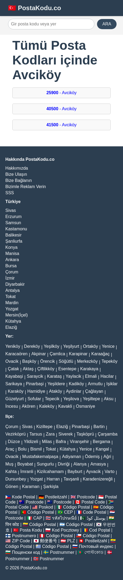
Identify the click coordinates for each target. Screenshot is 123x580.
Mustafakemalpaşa (40, 456)
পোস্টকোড (93, 552)
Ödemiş (92, 456)
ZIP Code (21, 541)
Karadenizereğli (98, 479)
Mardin (11, 302)
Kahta (11, 471)
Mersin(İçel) (16, 315)
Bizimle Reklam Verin (25, 186)
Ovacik (11, 361)
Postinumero (24, 535)
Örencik (47, 361)
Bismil (36, 449)
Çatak (13, 369)
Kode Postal (23, 497)
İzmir (10, 278)
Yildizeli (31, 441)
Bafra (61, 441)
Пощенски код (26, 552)
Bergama (101, 441)
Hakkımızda (16, 168)
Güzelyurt (14, 398)
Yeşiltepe (91, 398)
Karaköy (16, 391)
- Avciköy (61, 92)
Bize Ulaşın (16, 174)
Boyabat (25, 464)
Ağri (107, 456)
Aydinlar (73, 391)
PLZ (71, 541)
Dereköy (32, 346)
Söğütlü (66, 361)
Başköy (29, 361)
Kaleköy (46, 406)
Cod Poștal (99, 530)
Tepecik (52, 398)
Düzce (14, 441)
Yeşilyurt (71, 346)
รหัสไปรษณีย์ (64, 518)
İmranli (26, 471)
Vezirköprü (15, 434)
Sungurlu (45, 464)
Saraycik (35, 376)
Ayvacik (93, 471)
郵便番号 (48, 541)
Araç (9, 449)
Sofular (34, 398)
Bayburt (75, 471)
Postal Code (93, 502)
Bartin (99, 426)
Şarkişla (50, 486)
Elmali (91, 376)
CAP (37, 518)
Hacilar (107, 376)
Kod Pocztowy (65, 530)
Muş (9, 464)
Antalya (12, 290)
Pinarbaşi (35, 383)
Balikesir (13, 235)
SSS (9, 192)
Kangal (102, 449)
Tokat (10, 296)
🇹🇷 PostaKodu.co (34, 8)
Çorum (11, 272)
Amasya (98, 464)
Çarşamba (108, 434)
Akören (28, 406)
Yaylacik (73, 376)
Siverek (65, 434)
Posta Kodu (31, 530)
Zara (50, 434)
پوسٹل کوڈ (96, 518)
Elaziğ (11, 327)
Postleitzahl (56, 497)
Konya (11, 247)
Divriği (63, 464)
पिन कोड (12, 524)
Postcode (86, 497)
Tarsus (35, 434)
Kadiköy (76, 383)
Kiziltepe (44, 426)
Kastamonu (16, 229)
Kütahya (13, 321)
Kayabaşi (14, 376)
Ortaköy (90, 346)
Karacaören (16, 354)
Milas (47, 441)
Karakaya (89, 369)
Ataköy (55, 391)
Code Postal (94, 512)
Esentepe (67, 369)
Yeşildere (56, 383)
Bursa (11, 266)
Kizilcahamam (50, 471)
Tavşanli (71, 479)
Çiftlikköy (45, 369)
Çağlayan (94, 391)
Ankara (12, 259)
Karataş (54, 376)
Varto (109, 471)
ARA (106, 24)
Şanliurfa (13, 241)
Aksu (109, 398)
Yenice (108, 346)
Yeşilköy (51, 346)
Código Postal (76, 507)
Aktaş (28, 369)
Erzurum (13, 216)
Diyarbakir (15, 284)
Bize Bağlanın (18, 180)
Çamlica (57, 354)
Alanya (80, 464)
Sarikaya (13, 383)
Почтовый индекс (96, 546)
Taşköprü (85, 434)
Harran (53, 479)
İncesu (11, 406)
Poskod (46, 507)
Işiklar (112, 383)
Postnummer (62, 552)
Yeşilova (71, 398)
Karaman (30, 486)
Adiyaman (71, 456)
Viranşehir (79, 441)
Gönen (11, 486)
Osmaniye (85, 406)
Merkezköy (87, 361)
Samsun (13, 222)
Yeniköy (12, 346)
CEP (68, 512)
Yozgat (11, 309)
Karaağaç (100, 354)
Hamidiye (36, 391)
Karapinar (78, 354)
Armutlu (95, 383)
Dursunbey (15, 479)
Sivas (10, 210)
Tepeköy (110, 361)
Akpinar (38, 354)
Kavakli (65, 406)
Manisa (12, 253)
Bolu (22, 449)
